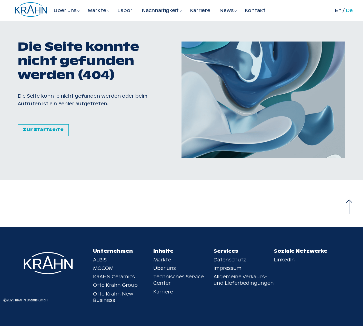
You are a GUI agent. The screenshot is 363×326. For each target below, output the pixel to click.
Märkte (162, 260)
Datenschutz (230, 260)
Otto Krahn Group (115, 285)
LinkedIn (284, 260)
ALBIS (100, 260)
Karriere (200, 10)
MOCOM (103, 268)
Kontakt (255, 10)
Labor (125, 10)
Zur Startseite (43, 129)
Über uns (164, 268)
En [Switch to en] (338, 10)
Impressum (227, 268)
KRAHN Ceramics (114, 277)
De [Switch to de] (349, 10)
